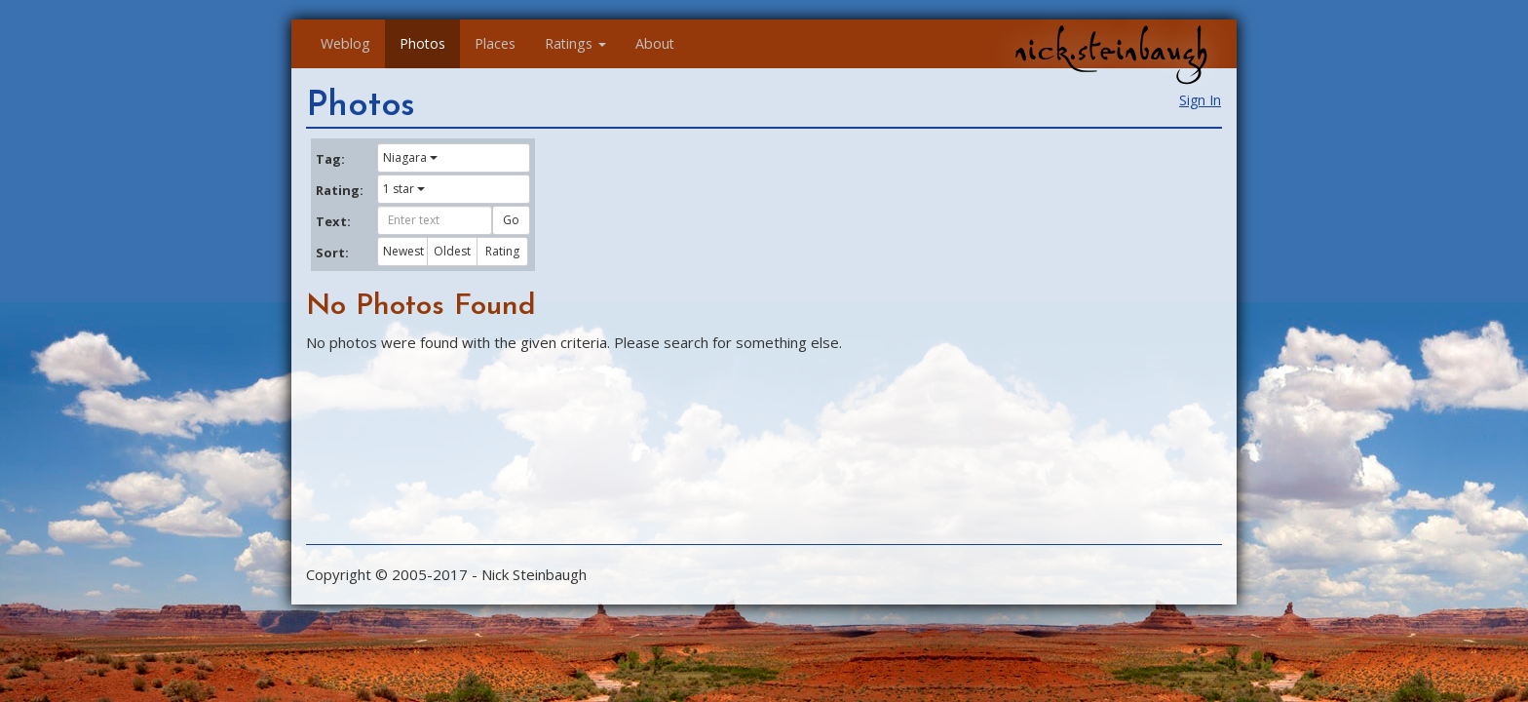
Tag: (330, 159)
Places (495, 43)
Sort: (332, 252)
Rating (502, 251)
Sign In (1200, 100)
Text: (333, 221)
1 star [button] (404, 188)
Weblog (345, 43)
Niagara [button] (410, 157)
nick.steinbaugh (1110, 49)
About (654, 43)
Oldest (452, 251)
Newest (403, 251)
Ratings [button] (575, 43)
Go (511, 220)
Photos (422, 43)
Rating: (339, 190)
